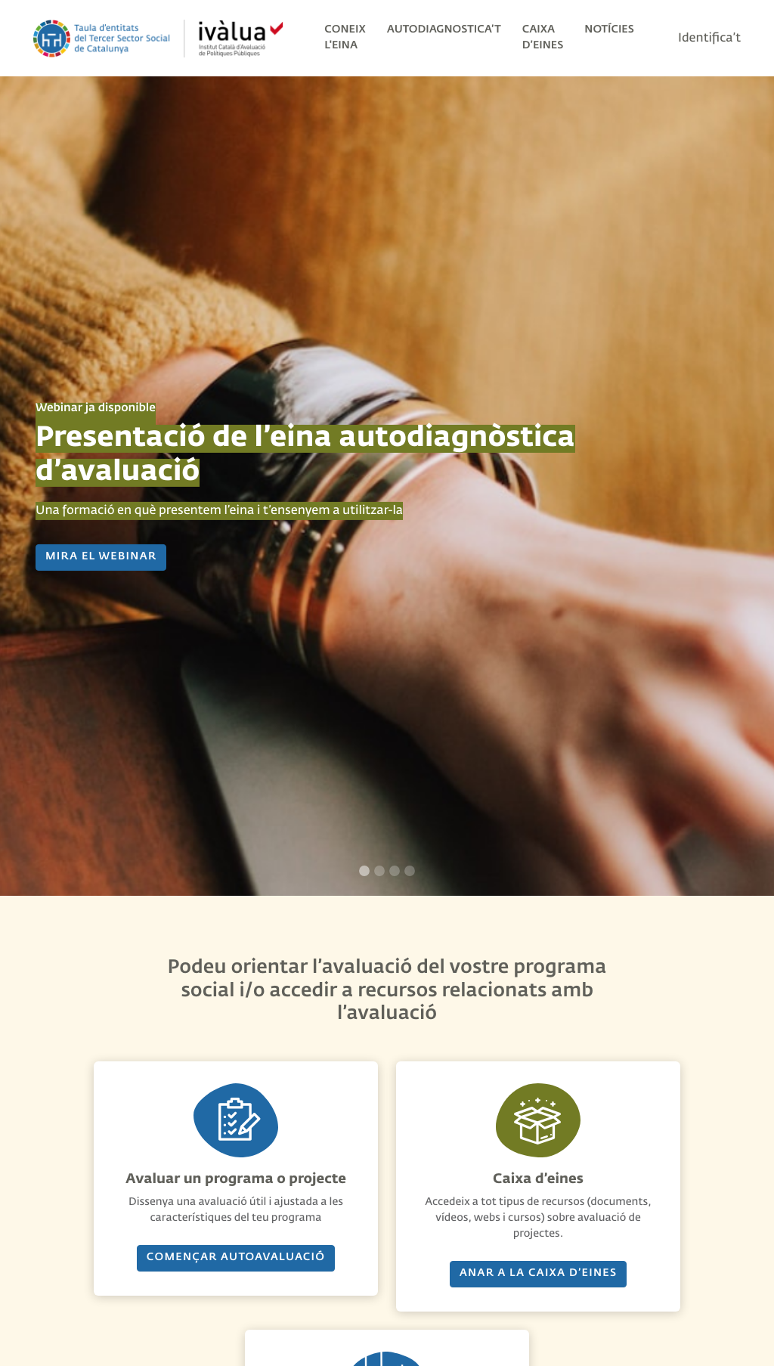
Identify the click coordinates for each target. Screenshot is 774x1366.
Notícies (609, 30)
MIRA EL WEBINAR (100, 557)
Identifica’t (709, 39)
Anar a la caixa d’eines (539, 1273)
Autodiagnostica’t (444, 30)
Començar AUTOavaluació (236, 1258)
